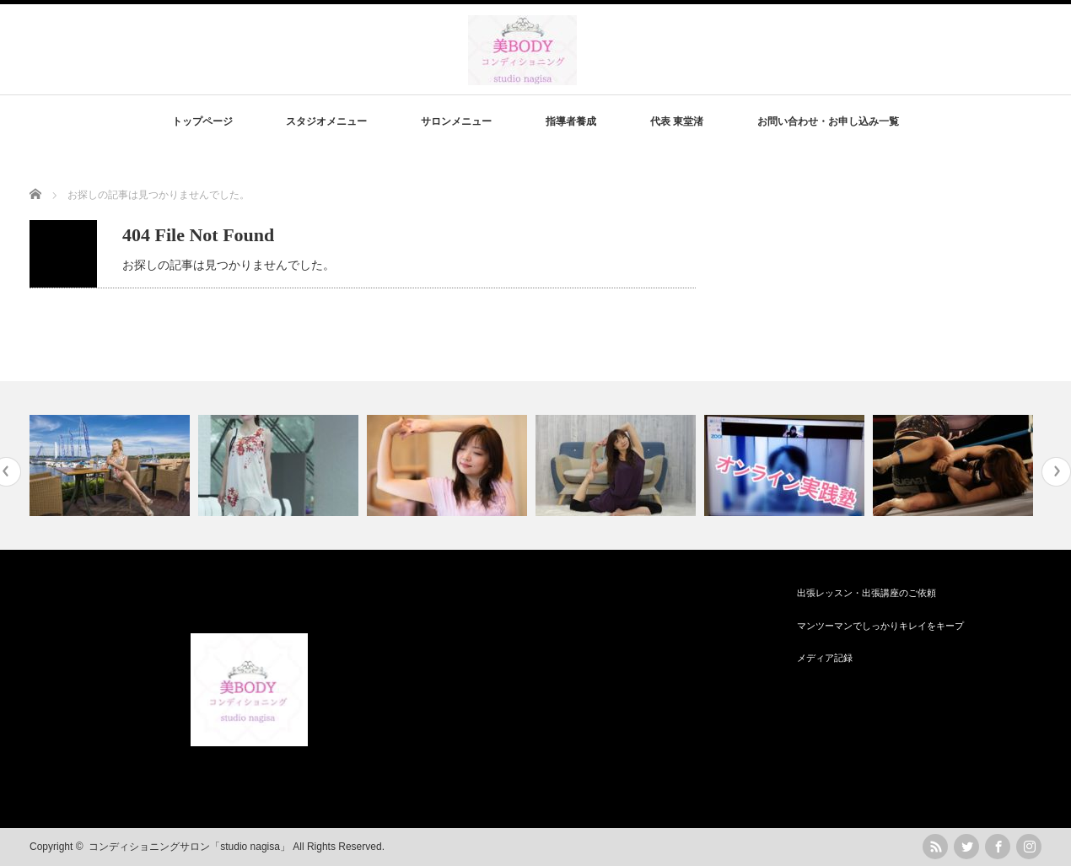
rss (935, 846)
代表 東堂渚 (676, 121)
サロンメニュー (456, 121)
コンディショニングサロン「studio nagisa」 (189, 847)
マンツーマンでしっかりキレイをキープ (880, 626)
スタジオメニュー (326, 121)
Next (1056, 472)
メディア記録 (825, 658)
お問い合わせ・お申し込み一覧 (828, 121)
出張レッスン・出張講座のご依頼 (866, 593)
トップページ (202, 121)
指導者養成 (571, 121)
